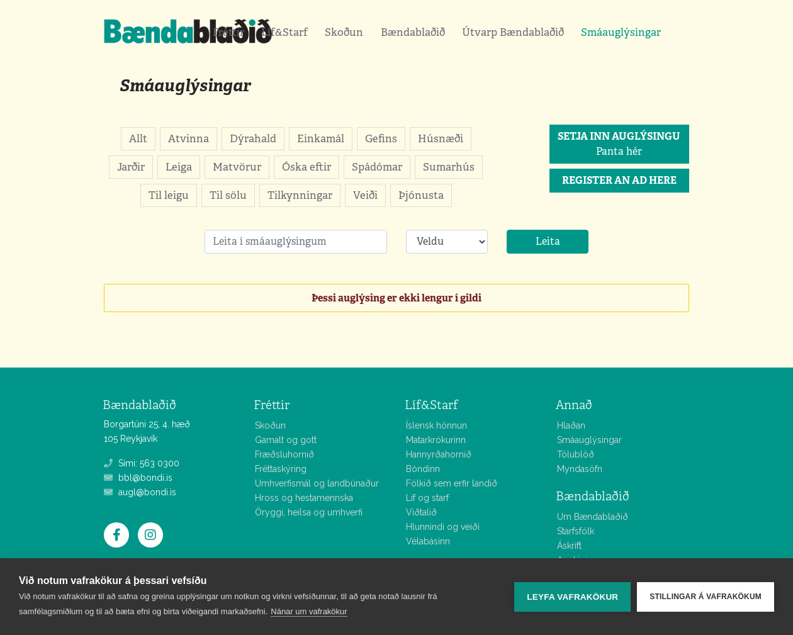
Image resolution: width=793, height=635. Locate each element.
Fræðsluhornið (284, 454)
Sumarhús (449, 167)
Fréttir (228, 32)
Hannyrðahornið (438, 454)
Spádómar (377, 167)
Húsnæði (440, 138)
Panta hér (619, 144)
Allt (138, 138)
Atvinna (188, 138)
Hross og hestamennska (304, 498)
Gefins (381, 138)
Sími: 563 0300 (141, 463)
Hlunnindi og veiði (443, 527)
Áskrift (569, 546)
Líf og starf (427, 498)
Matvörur (237, 167)
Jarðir (131, 167)
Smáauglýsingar (621, 32)
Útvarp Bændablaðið (513, 32)
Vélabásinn (428, 541)
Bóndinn (423, 469)
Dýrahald (253, 138)
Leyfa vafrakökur (572, 597)
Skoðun (344, 32)
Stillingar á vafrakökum (706, 596)
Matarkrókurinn (436, 440)
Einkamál (320, 138)
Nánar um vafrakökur (309, 611)
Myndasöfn (579, 469)
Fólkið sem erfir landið (451, 483)
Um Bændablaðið (592, 517)
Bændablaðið (413, 32)
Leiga (179, 167)
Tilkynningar (299, 195)
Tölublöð (575, 454)
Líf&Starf (284, 32)
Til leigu (169, 195)
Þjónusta (421, 195)
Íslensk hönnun (436, 425)
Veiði (365, 195)
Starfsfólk (575, 531)
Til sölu (228, 195)
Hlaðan (571, 425)
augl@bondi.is (140, 492)
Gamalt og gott (286, 440)
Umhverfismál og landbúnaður (317, 483)
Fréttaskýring (281, 469)
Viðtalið (421, 512)
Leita (548, 241)
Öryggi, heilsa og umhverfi (309, 512)
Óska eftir (306, 167)
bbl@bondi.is (138, 478)
